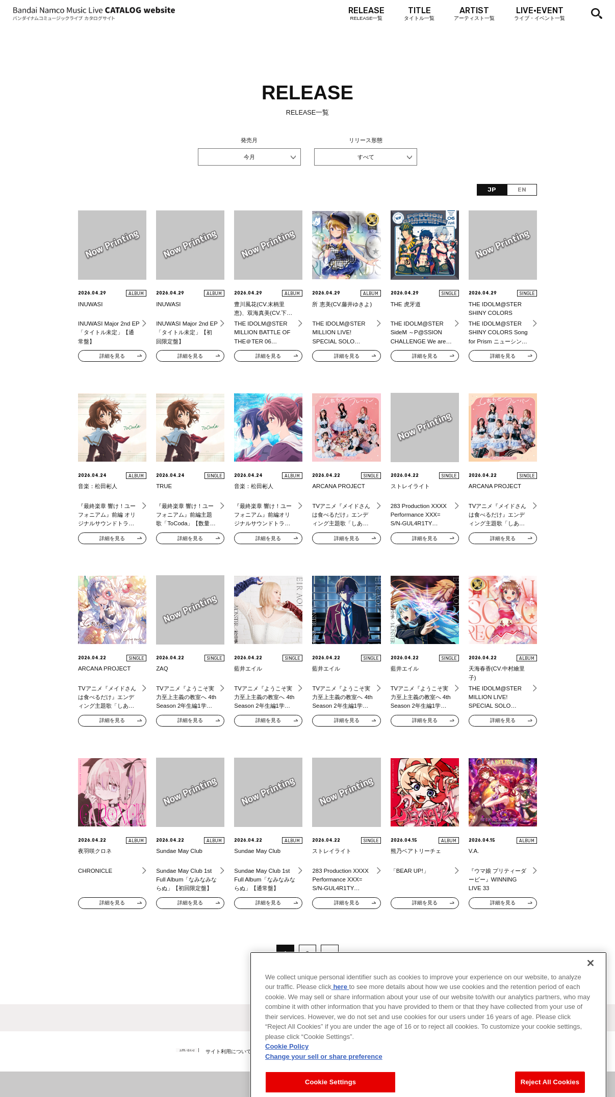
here (340, 1028)
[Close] (590, 1004)
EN (522, 189)
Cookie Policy (287, 1087)
